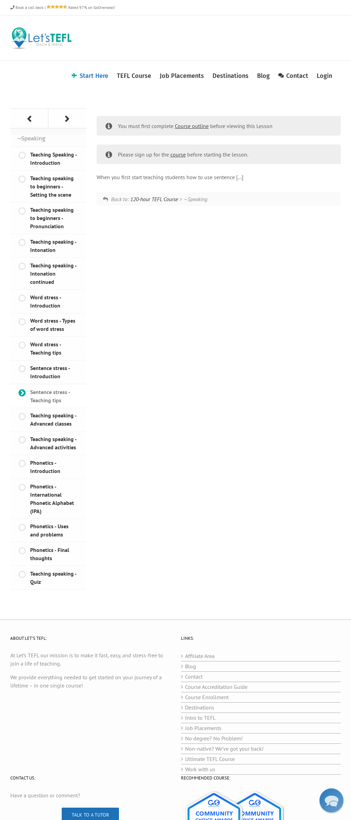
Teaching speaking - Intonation (53, 245)
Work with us (200, 769)
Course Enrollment (207, 697)
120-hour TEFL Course (154, 199)
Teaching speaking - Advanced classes (53, 419)
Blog (190, 666)
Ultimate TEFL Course (210, 758)
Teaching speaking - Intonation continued (53, 273)
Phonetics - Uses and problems (49, 530)
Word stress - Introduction (45, 301)
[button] (331, 800)
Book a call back (27, 7)
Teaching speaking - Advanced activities (53, 443)
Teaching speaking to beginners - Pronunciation (52, 218)
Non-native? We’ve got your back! (224, 748)
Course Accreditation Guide (216, 686)
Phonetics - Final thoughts (49, 554)
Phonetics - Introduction (45, 466)
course (178, 154)
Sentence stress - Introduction (50, 372)
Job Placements (203, 728)
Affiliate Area (200, 655)
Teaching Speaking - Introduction (53, 158)
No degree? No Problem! (214, 738)
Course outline (192, 126)
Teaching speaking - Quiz (53, 577)
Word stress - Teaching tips (45, 348)
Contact (194, 676)
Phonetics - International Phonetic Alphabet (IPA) (52, 499)
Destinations (199, 707)
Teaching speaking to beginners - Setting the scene (52, 186)
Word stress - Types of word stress (52, 324)
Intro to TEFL (200, 717)
